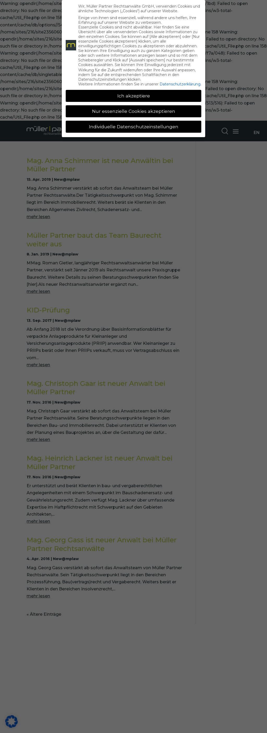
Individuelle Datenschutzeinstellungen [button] (133, 126)
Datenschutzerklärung (180, 84)
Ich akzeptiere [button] (133, 95)
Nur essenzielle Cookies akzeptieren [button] (133, 111)
